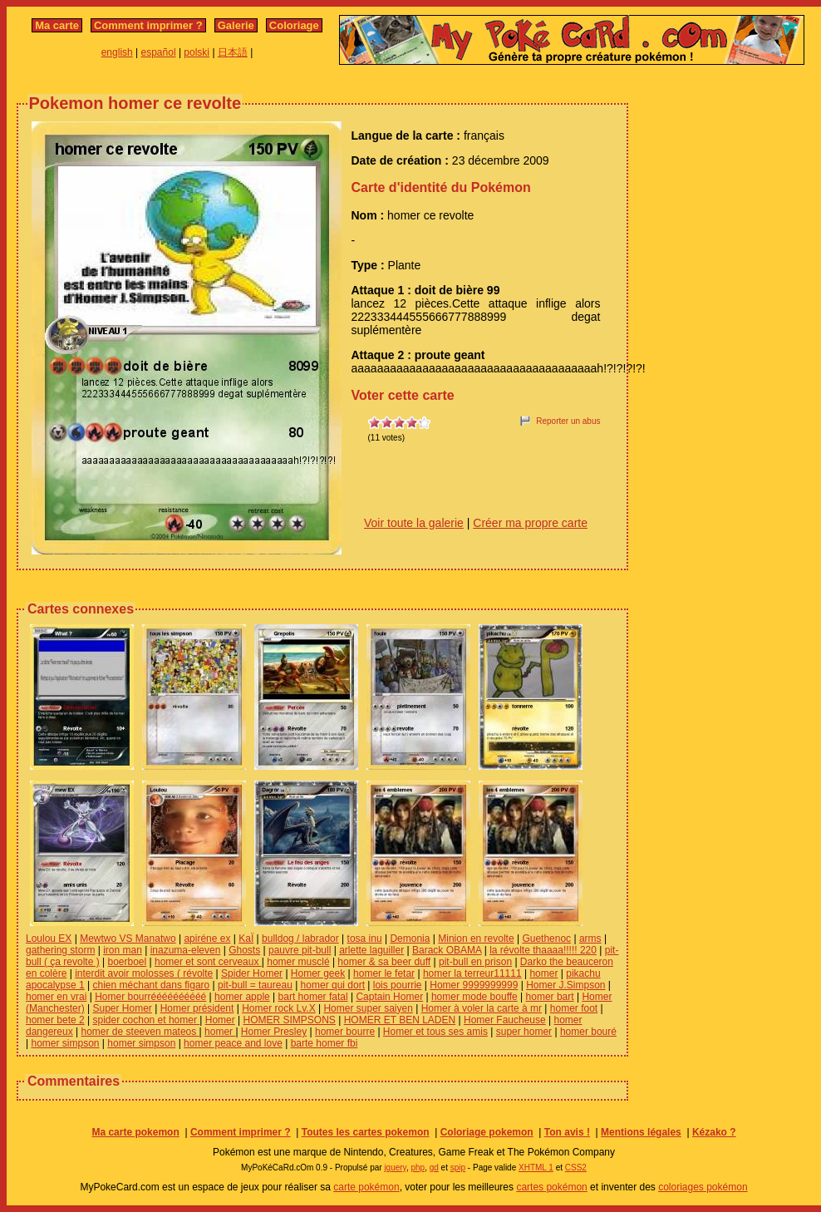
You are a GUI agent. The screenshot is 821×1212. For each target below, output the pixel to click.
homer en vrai (56, 997)
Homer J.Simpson (565, 985)
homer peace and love (233, 1043)
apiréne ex (207, 938)
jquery (395, 1167)
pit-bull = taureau (255, 985)
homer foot (573, 1008)
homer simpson (65, 1043)
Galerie (236, 25)
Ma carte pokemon (135, 1132)
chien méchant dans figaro (151, 985)
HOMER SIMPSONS (289, 1020)
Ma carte (57, 25)
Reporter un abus (568, 421)
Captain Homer (389, 997)
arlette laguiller (371, 950)
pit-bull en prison (475, 962)
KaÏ (245, 938)
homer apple (242, 997)
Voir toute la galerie (414, 523)
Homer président (197, 1008)
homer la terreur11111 (472, 973)
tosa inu (364, 938)
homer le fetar (384, 973)
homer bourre (345, 1031)
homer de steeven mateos (140, 1031)
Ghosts (244, 950)
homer (543, 973)
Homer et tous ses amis (435, 1031)
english (117, 52)
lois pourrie (397, 985)
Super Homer (121, 1008)
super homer (524, 1031)
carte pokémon (366, 1187)
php (417, 1167)
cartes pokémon (551, 1187)
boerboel (127, 962)
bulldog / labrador (300, 938)
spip (457, 1167)
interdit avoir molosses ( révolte (144, 973)
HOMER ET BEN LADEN (399, 1020)
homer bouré (588, 1031)
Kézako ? (714, 1132)
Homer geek (318, 973)
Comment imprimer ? (148, 25)
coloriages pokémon (702, 1187)
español (158, 52)
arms (590, 938)
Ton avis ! (567, 1132)
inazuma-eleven (185, 950)
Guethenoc (546, 938)
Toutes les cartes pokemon (366, 1132)
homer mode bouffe (474, 997)
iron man (122, 950)
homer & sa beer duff (383, 962)
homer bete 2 (55, 1020)
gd (434, 1167)
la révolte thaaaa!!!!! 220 (543, 950)
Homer (220, 1020)
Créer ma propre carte (530, 523)
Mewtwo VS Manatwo (127, 938)
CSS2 (576, 1167)
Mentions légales (641, 1132)
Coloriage (294, 25)
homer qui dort (333, 985)
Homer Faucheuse (505, 1020)
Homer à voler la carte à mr (481, 1008)
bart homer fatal (313, 997)
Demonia (410, 938)
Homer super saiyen (367, 1008)
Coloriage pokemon (486, 1132)
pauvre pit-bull (299, 950)
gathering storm (60, 950)
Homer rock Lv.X (278, 1008)
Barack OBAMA (446, 950)
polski (196, 52)
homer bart (550, 997)
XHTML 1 (536, 1167)
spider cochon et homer (146, 1020)
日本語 (233, 52)
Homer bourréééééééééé (150, 997)
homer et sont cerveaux (208, 962)
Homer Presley (274, 1031)
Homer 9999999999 (474, 985)
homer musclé (298, 962)
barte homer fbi (324, 1043)
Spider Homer (252, 973)
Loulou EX (48, 938)
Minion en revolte (476, 938)
